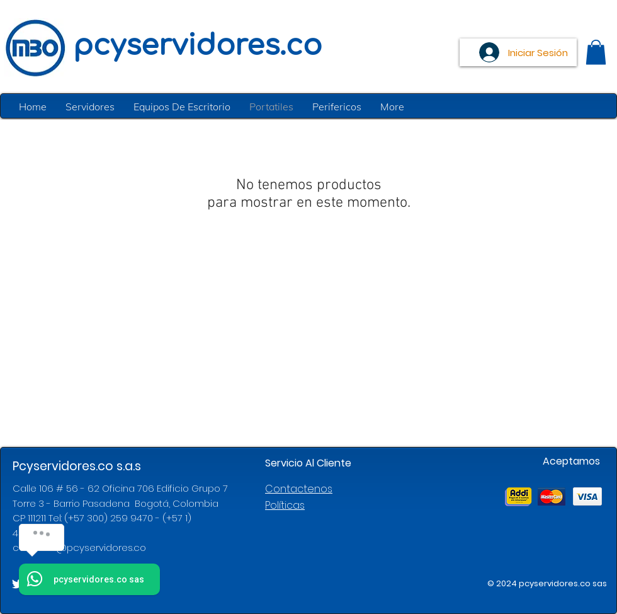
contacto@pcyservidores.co (79, 547)
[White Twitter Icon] (17, 583)
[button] (596, 52)
